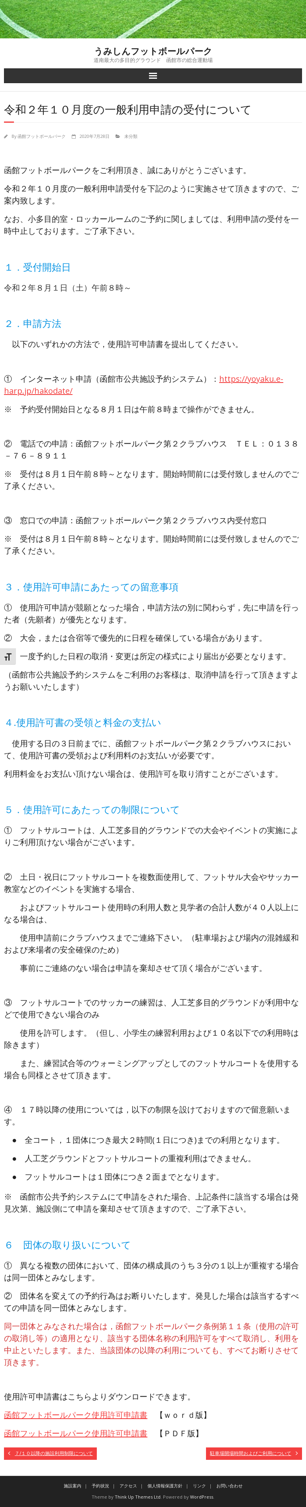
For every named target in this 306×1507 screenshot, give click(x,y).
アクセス (128, 1486)
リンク (199, 1486)
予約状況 (100, 1486)
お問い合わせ (229, 1486)
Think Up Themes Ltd (138, 1497)
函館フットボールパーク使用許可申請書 (75, 1414)
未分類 (130, 136)
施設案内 (72, 1486)
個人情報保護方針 (164, 1486)
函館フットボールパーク (42, 136)
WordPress (201, 1497)
